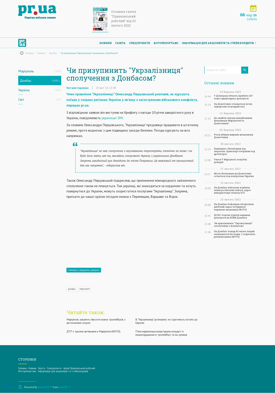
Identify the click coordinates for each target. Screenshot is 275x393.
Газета (120, 43)
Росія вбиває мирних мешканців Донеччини (233, 136)
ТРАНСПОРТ (84, 289)
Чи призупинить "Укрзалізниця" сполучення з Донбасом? (233, 224)
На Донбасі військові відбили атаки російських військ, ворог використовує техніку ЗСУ (232, 190)
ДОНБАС (72, 289)
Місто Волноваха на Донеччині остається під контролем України (234, 174)
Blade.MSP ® (45, 387)
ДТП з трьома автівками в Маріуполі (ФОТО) (93, 331)
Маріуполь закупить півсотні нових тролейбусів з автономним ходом (95, 321)
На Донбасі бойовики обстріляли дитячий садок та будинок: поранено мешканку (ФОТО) (234, 207)
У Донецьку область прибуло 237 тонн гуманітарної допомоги (233, 97)
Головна (22, 368)
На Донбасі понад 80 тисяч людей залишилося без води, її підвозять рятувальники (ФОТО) (234, 234)
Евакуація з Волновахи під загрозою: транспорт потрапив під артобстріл (234, 151)
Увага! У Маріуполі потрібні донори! (230, 160)
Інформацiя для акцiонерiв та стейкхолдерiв (218, 43)
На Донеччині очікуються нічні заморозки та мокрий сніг (233, 105)
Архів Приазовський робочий (79, 368)
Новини (105, 43)
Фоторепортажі (166, 43)
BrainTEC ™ (65, 387)
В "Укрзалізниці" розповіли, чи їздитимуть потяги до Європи (166, 321)
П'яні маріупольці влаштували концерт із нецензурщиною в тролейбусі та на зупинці (161, 333)
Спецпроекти (139, 43)
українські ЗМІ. (113, 118)
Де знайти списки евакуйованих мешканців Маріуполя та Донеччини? (233, 121)
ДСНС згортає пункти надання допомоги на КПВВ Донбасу (232, 216)
